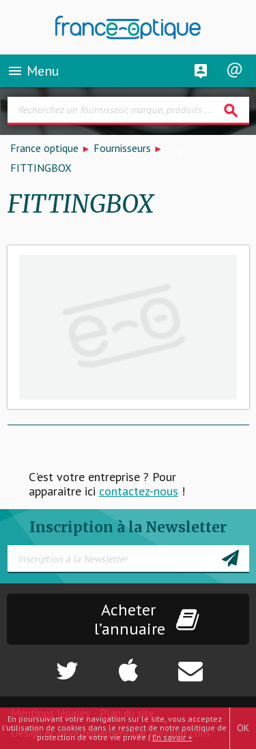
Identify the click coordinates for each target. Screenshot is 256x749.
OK (243, 728)
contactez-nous (138, 491)
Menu (33, 71)
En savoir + (172, 737)
